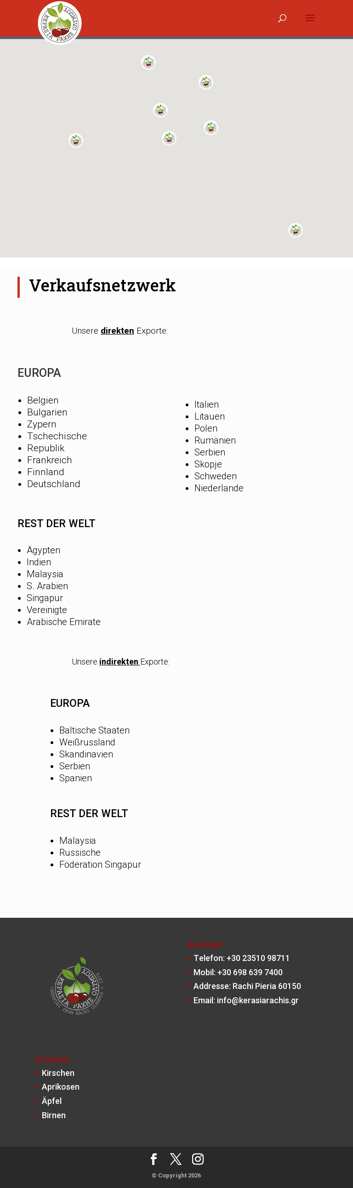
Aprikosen (61, 1086)
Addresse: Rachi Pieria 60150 (247, 986)
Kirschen (58, 1073)
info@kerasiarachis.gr (258, 1000)
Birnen (54, 1115)
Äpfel (52, 1101)
